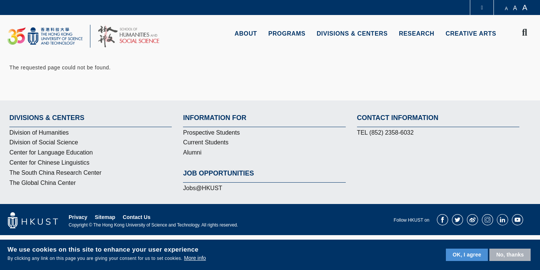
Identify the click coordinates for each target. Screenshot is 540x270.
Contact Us (136, 217)
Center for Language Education (51, 152)
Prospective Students (211, 132)
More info (195, 258)
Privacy (78, 217)
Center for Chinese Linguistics (49, 162)
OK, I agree (467, 255)
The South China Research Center (55, 173)
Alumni (192, 152)
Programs (286, 33)
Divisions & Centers (351, 33)
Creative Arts (471, 33)
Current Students (205, 142)
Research (417, 33)
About (246, 33)
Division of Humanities (39, 132)
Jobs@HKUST (202, 188)
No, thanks (510, 255)
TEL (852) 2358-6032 (385, 132)
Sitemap (105, 217)
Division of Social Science (43, 142)
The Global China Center (42, 183)
